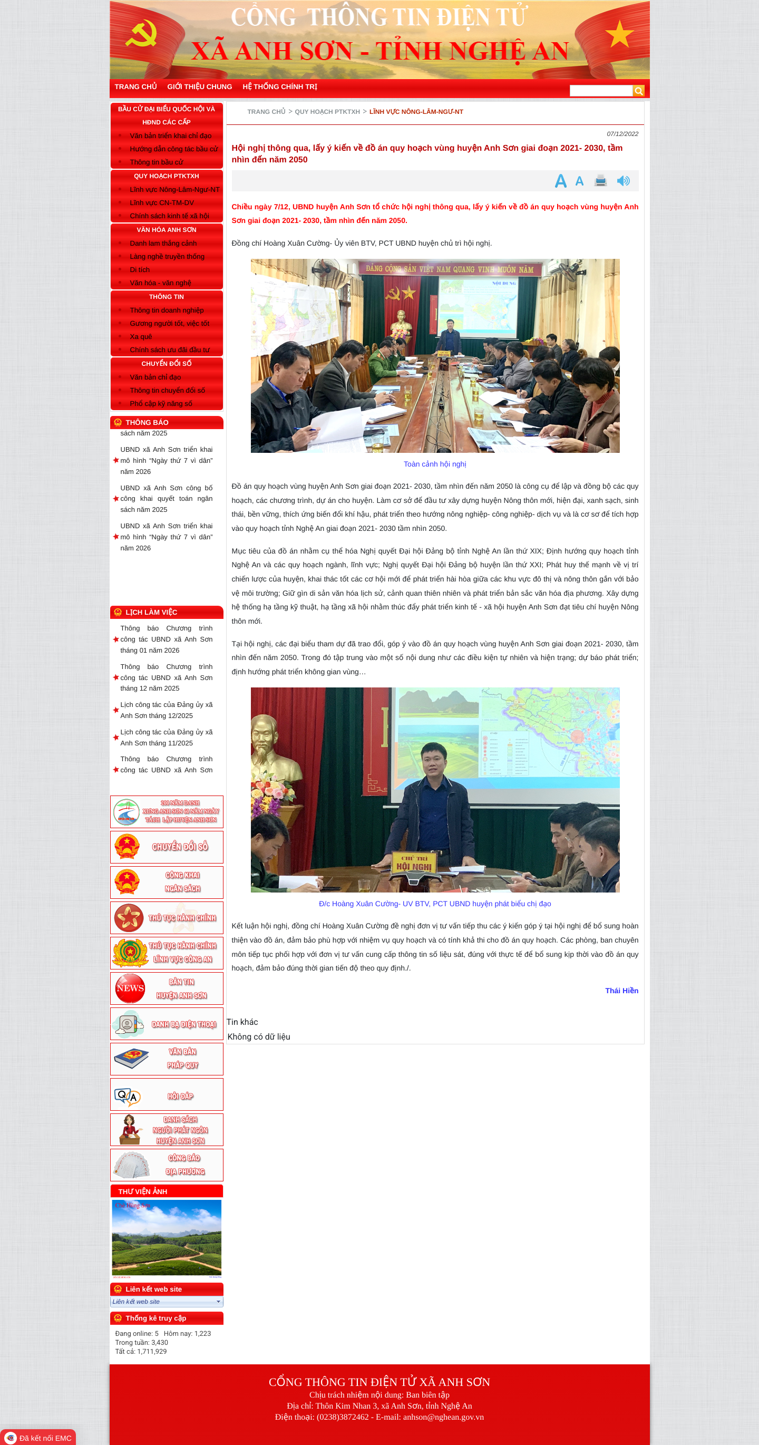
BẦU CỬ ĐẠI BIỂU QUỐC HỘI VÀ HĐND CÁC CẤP (166, 115)
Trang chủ (267, 111)
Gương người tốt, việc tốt (170, 323)
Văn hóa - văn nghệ (160, 283)
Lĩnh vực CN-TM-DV (162, 203)
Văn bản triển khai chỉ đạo (171, 136)
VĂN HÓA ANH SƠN (166, 230)
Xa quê (141, 337)
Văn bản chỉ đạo (155, 377)
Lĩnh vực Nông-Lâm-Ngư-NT (175, 189)
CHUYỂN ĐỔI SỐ (167, 363)
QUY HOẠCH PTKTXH (166, 176)
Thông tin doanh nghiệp (167, 310)
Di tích (140, 270)
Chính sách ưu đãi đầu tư (170, 350)
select (218, 1301)
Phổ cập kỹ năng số (161, 404)
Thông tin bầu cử (156, 162)
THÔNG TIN (166, 296)
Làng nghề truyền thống (167, 256)
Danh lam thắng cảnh (163, 243)
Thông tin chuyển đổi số (168, 390)
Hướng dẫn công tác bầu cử (174, 149)
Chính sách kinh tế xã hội (169, 216)
